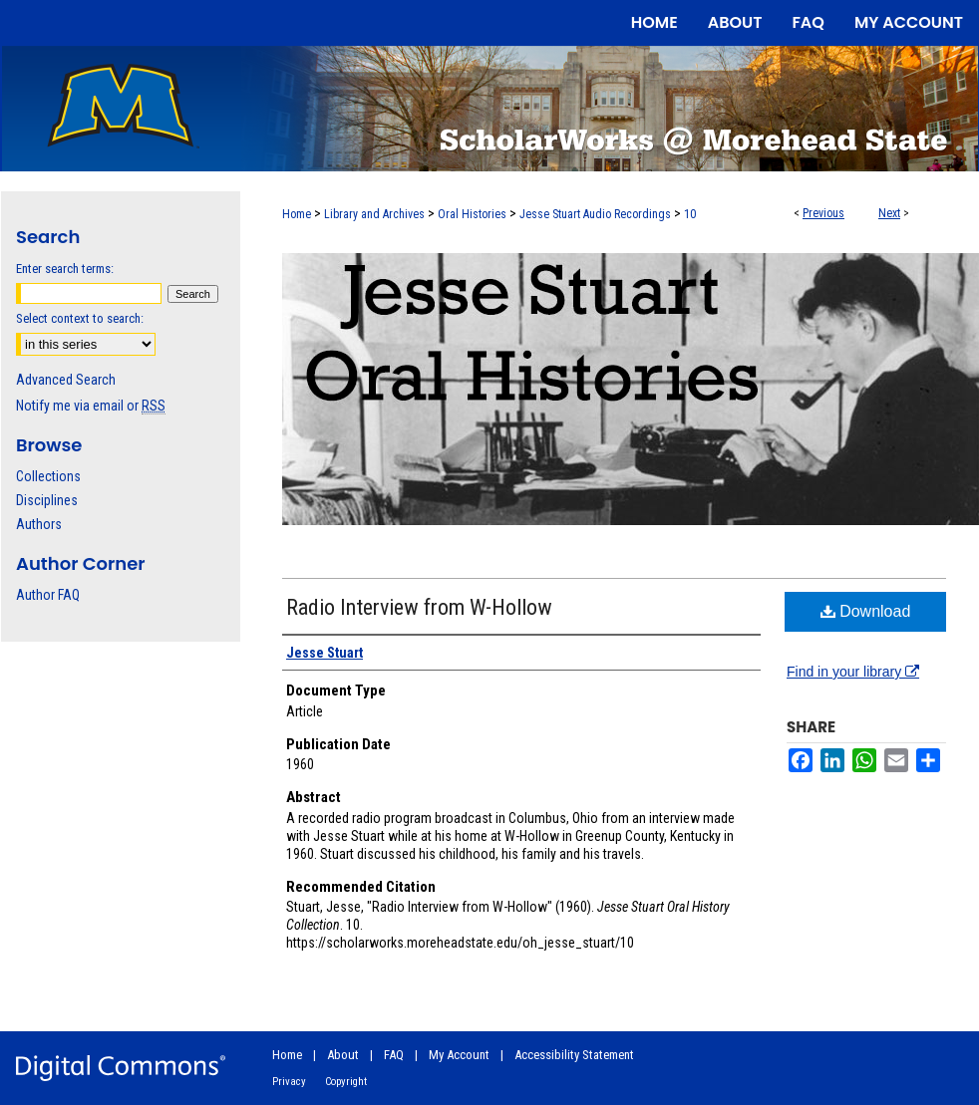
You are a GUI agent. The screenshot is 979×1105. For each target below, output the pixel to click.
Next (889, 213)
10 (690, 214)
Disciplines (47, 500)
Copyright (346, 1081)
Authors (39, 524)
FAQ (394, 1054)
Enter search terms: (65, 268)
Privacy (289, 1081)
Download (865, 611)
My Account (459, 1054)
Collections (48, 476)
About (343, 1054)
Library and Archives (374, 214)
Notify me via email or (90, 406)
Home (296, 214)
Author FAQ (48, 595)
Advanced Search (66, 380)
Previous (823, 213)
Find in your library (853, 672)
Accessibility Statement (574, 1054)
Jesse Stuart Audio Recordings (595, 214)
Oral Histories (472, 214)
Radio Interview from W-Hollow (419, 607)
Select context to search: (80, 318)
